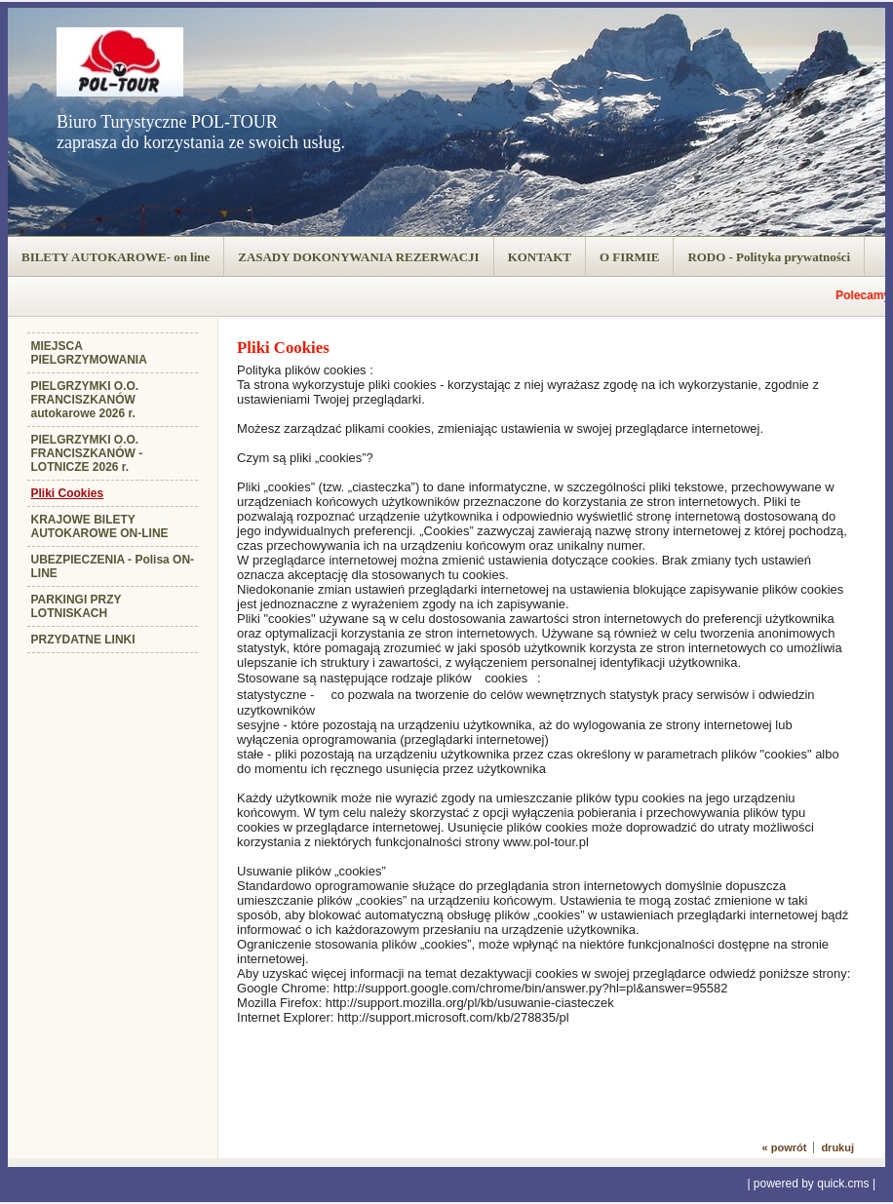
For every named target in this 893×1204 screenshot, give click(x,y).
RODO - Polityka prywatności (768, 257)
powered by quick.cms (812, 1183)
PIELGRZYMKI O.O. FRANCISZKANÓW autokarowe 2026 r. (85, 399)
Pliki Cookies (67, 493)
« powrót (784, 1147)
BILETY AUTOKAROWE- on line (115, 257)
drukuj (837, 1147)
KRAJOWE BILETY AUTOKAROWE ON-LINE (100, 526)
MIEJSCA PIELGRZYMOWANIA (89, 353)
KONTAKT (539, 257)
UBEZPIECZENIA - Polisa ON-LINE (113, 566)
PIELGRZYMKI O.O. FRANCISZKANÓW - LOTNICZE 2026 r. (87, 453)
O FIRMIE (630, 257)
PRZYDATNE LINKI (83, 639)
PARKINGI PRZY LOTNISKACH (76, 606)
